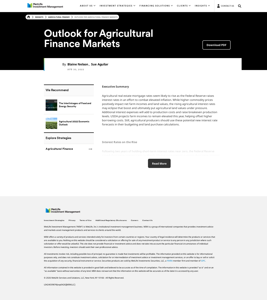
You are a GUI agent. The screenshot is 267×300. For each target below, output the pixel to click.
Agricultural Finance (59, 17)
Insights (39, 17)
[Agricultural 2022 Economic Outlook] (69, 123)
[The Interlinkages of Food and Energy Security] (69, 105)
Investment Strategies (54, 220)
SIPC (203, 260)
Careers (134, 220)
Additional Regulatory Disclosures (111, 220)
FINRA (170, 260)
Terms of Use (85, 220)
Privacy (72, 220)
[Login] (225, 6)
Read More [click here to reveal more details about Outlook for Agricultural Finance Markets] (159, 163)
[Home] (28, 17)
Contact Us (147, 220)
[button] (88, 6)
